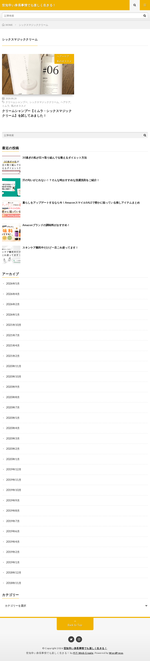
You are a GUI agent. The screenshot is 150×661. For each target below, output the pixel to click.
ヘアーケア (63, 56)
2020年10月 (13, 376)
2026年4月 (13, 294)
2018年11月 (13, 583)
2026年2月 (13, 304)
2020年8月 (13, 397)
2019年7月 (13, 521)
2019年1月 (13, 562)
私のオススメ (64, 61)
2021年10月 (13, 324)
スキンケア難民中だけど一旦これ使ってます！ (50, 247)
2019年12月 (13, 469)
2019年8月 (13, 510)
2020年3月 (13, 438)
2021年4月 (13, 345)
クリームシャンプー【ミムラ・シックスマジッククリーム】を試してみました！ (37, 113)
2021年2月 (13, 355)
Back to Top (75, 625)
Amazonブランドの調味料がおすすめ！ (46, 225)
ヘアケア (65, 102)
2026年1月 (13, 314)
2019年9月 (13, 500)
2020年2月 (13, 448)
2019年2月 (13, 551)
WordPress (116, 652)
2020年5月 (13, 417)
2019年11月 (13, 479)
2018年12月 (13, 572)
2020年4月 (13, 428)
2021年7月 (13, 335)
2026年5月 (13, 283)
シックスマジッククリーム (44, 102)
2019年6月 (13, 531)
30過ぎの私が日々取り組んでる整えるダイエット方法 (54, 157)
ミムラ (5, 105)
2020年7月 (13, 407)
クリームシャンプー (17, 102)
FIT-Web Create (83, 652)
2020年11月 (13, 366)
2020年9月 (13, 386)
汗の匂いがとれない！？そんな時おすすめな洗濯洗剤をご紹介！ (60, 180)
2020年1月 (13, 459)
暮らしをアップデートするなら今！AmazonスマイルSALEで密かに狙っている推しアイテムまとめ (81, 202)
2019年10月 (13, 490)
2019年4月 (13, 541)
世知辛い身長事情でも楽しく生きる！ (85, 648)
